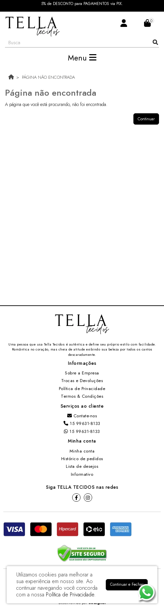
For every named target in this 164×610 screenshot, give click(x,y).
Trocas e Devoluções (82, 380)
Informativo (82, 474)
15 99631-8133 (82, 423)
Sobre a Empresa (82, 373)
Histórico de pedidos (82, 459)
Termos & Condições (82, 396)
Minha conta (82, 451)
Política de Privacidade (82, 388)
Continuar (146, 119)
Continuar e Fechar (126, 584)
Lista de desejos (82, 466)
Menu (82, 57)
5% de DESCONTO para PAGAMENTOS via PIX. (82, 4)
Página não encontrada (48, 77)
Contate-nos (82, 416)
